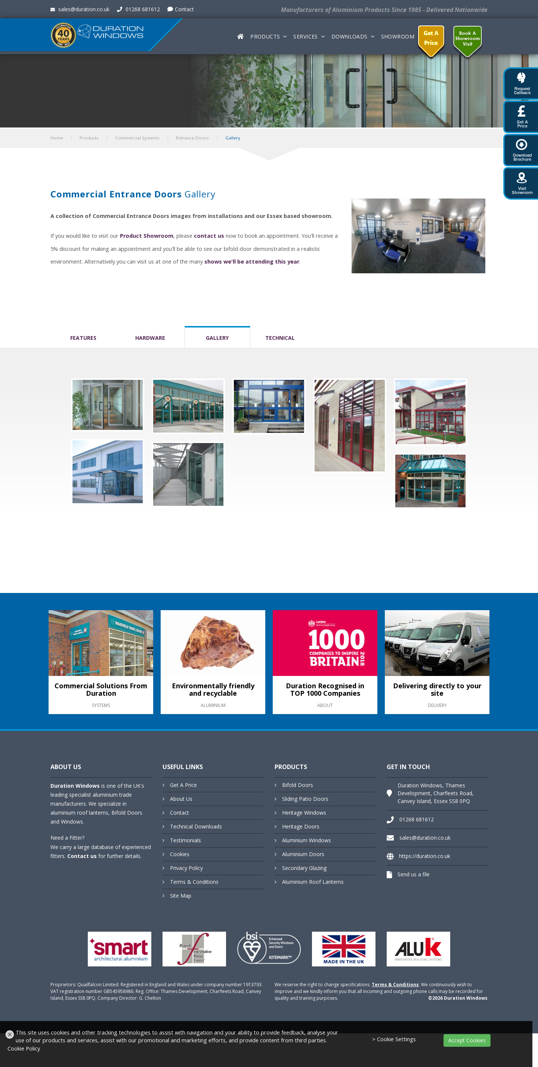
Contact (180, 9)
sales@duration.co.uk (79, 9)
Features (83, 337)
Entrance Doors (192, 138)
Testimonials (185, 840)
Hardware (150, 337)
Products (265, 36)
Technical (280, 337)
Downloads (349, 36)
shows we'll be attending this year (251, 261)
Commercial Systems (137, 138)
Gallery (217, 337)
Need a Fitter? (67, 837)
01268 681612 (138, 9)
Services (305, 36)
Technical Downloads (196, 826)
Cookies (179, 854)
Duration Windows (75, 785)
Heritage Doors (300, 826)
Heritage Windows (304, 812)
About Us (181, 798)
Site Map (180, 895)
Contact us (82, 856)
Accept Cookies (467, 1040)
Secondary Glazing (304, 867)
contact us (209, 235)
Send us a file (414, 874)
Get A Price (183, 784)
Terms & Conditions (194, 881)
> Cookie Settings (394, 1039)
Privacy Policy (186, 867)
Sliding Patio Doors (305, 798)
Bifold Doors (297, 784)
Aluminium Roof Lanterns (313, 881)
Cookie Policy (23, 1048)
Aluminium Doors (303, 854)
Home (56, 138)
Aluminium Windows (306, 840)
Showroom (397, 36)
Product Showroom (146, 235)
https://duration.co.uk (424, 856)
